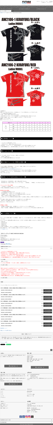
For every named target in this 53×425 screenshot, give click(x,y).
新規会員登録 (29, 391)
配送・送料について (4, 405)
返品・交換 (3, 372)
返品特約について (3, 328)
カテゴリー (3, 389)
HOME (1, 12)
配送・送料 (29, 353)
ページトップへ (51, 350)
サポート (2, 401)
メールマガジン (50, 2)
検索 (12, 11)
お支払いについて (3, 406)
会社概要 (29, 401)
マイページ (43, 1)
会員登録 (51, 1)
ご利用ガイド (44, 2)
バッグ (9, 6)
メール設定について (4, 229)
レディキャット (49, 6)
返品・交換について (4, 408)
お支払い (2, 353)
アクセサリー (23, 6)
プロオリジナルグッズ (42, 8)
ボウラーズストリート (32, 6)
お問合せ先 (29, 372)
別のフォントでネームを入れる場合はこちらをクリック (11, 168)
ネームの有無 (3, 259)
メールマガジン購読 (31, 394)
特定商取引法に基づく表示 (5, 419)
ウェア (2, 6)
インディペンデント (41, 6)
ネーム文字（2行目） (4, 277)
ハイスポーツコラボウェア (25, 8)
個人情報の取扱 (3, 422)
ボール (5, 6)
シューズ (13, 6)
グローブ (18, 6)
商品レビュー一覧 (30, 395)
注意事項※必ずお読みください (6, 246)
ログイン (38, 1)
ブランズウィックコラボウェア (6, 8)
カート (47, 1)
